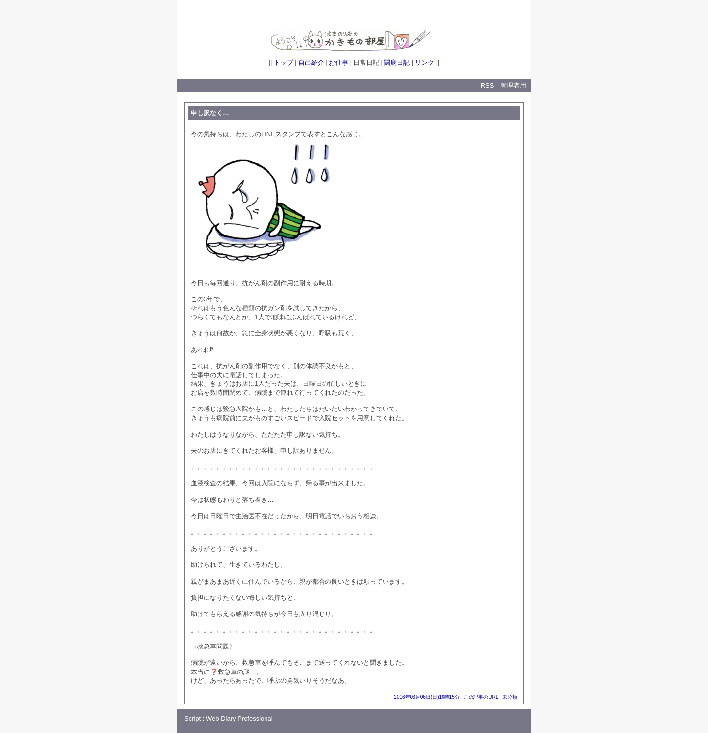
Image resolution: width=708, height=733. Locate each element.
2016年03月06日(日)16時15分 (426, 697)
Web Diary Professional (239, 718)
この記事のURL (481, 697)
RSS (487, 85)
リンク (424, 62)
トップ (283, 62)
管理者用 (513, 85)
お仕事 (338, 62)
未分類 (509, 697)
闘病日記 (397, 62)
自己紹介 (311, 62)
